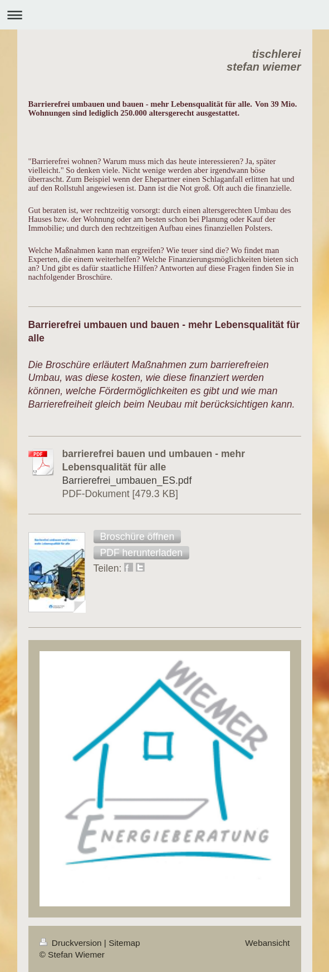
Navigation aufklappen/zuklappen (164, 15)
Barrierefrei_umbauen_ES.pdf (127, 480)
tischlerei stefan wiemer (264, 60)
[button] (137, 536)
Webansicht (267, 943)
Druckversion (72, 943)
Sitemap (124, 943)
